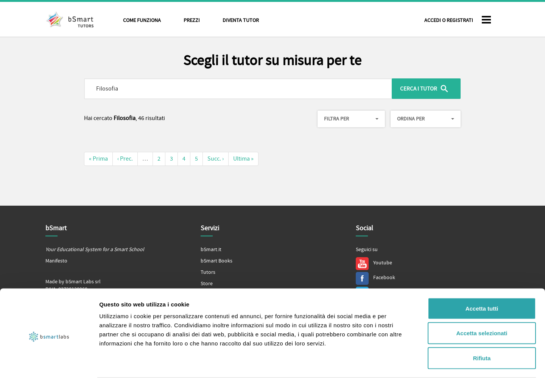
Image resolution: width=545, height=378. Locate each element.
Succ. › (215, 158)
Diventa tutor (241, 20)
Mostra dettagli (398, 363)
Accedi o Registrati (448, 20)
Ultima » (243, 158)
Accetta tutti (482, 278)
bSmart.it (211, 249)
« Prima (98, 158)
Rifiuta (482, 328)
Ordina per (425, 119)
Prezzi (192, 20)
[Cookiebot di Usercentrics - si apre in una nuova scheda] (49, 363)
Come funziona (142, 20)
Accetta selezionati (481, 303)
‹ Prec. (125, 158)
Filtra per (351, 119)
